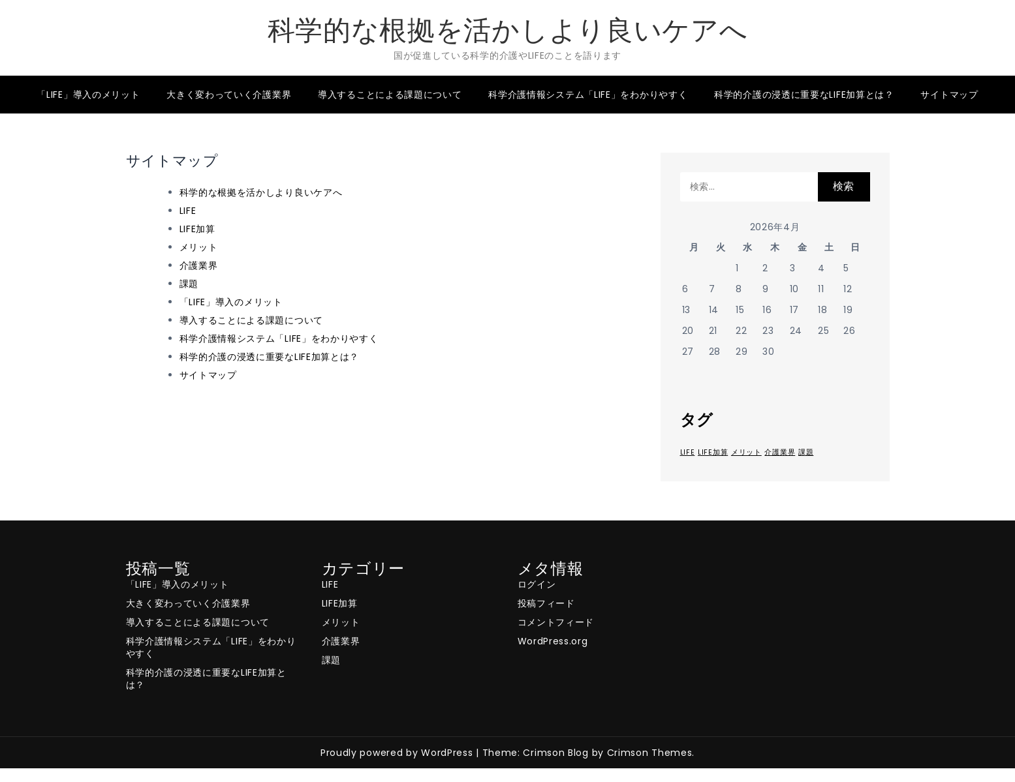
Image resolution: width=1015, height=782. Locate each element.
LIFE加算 (197, 228)
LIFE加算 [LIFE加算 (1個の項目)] (713, 452)
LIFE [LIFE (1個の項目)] (687, 452)
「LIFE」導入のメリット (88, 94)
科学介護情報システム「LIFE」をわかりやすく (587, 94)
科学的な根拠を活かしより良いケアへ (508, 30)
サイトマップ (949, 94)
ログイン (537, 584)
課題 (189, 283)
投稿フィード (546, 603)
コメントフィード (556, 622)
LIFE (188, 210)
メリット (199, 247)
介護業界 (199, 265)
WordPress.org (553, 641)
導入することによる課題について (390, 94)
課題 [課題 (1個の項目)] (805, 452)
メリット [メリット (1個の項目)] (746, 452)
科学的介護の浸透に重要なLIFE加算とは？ (804, 94)
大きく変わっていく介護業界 (228, 94)
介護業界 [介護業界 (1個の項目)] (779, 452)
